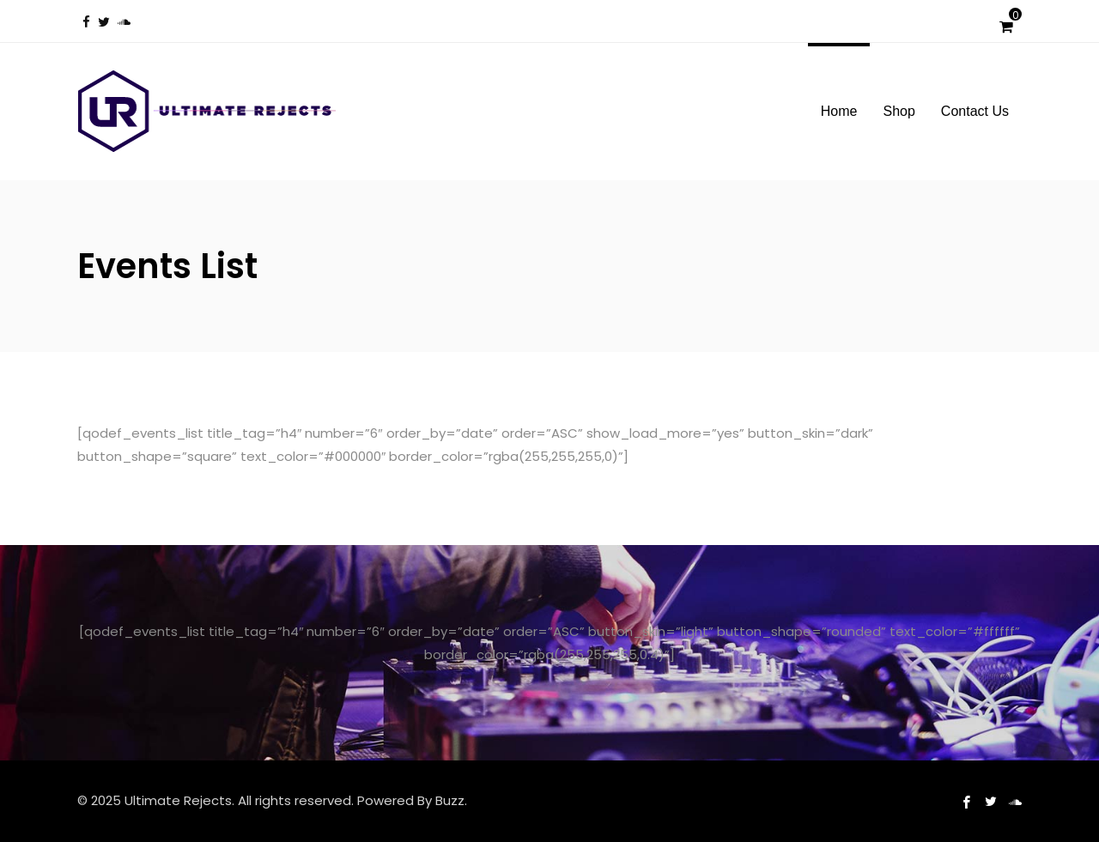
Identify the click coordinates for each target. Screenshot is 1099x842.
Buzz (449, 800)
